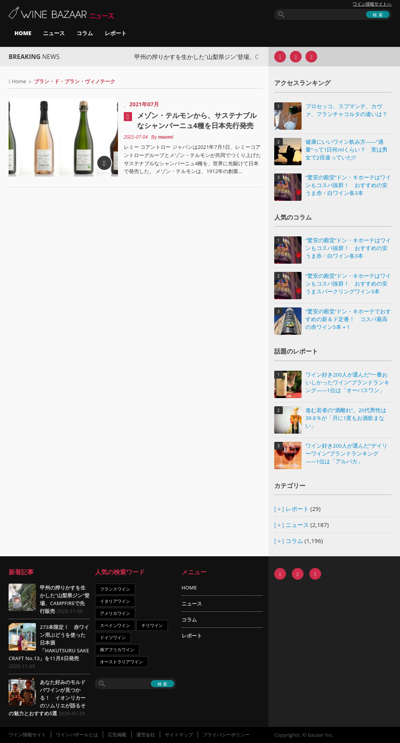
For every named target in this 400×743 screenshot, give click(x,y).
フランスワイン (115, 589)
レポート (116, 33)
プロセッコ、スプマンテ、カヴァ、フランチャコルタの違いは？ (346, 110)
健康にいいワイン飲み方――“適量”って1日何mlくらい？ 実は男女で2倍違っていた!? (346, 149)
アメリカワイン (115, 613)
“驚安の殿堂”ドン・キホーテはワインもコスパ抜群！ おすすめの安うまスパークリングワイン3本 (348, 283)
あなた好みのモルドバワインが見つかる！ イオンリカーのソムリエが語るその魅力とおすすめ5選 (47, 698)
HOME (22, 33)
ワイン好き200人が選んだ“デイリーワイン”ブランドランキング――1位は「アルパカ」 (346, 453)
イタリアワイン (115, 601)
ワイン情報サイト (27, 734)
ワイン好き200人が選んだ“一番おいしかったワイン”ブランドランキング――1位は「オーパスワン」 (347, 382)
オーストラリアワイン (121, 661)
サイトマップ (179, 734)
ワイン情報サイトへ (372, 4)
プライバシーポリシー (226, 734)
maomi (165, 137)
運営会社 (145, 734)
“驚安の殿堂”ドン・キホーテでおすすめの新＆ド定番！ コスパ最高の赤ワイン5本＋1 (348, 319)
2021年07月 (144, 104)
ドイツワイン (113, 637)
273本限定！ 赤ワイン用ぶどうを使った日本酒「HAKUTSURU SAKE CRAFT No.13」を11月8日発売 (49, 642)
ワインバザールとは (77, 734)
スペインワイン (115, 625)
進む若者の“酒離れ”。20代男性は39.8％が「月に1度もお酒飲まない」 (345, 418)
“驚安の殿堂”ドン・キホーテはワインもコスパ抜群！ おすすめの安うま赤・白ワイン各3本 (348, 185)
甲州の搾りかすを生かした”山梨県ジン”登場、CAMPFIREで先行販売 (227, 57)
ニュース (54, 33)
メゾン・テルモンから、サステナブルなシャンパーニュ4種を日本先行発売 (197, 120)
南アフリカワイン (117, 649)
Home (19, 81)
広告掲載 (117, 734)
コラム (85, 33)
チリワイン (152, 625)
